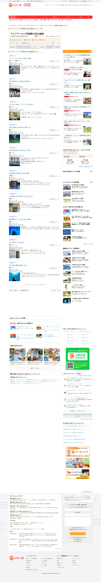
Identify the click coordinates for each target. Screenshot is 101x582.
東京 (23, 19)
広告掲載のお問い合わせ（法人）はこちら (78, 529)
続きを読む (42, 92)
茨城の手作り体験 (21, 503)
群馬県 (76, 414)
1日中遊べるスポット (87, 5)
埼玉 (31, 19)
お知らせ (42, 47)
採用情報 (59, 565)
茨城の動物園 (19, 500)
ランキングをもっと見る (86, 419)
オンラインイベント (32, 17)
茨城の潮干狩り (40, 516)
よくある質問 (44, 560)
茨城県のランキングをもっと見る (78, 411)
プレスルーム (44, 563)
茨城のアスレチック (42, 507)
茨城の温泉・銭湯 (13, 516)
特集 (88, 17)
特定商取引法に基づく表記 (31, 569)
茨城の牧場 (40, 500)
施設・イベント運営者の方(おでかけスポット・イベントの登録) (30, 529)
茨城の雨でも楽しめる (14, 512)
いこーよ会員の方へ (77, 541)
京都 (53, 19)
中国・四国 (61, 19)
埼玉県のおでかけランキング (33, 381)
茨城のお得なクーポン (14, 507)
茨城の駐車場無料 (33, 507)
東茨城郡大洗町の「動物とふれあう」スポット (74, 429)
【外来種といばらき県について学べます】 (21, 196)
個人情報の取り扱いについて (78, 527)
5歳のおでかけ (85, 337)
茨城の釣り (34, 500)
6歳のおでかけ (70, 340)
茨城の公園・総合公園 (52, 507)
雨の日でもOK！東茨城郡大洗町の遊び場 (73, 432)
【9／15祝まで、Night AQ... (17, 242)
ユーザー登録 (12, 529)
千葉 (29, 19)
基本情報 (12, 47)
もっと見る (57, 548)
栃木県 (72, 414)
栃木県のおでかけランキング (50, 379)
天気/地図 (57, 47)
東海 (35, 19)
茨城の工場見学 (13, 503)
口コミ (34, 47)
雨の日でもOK (72, 5)
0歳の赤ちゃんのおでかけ (70, 331)
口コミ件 (56, 36)
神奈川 (26, 19)
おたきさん (13, 85)
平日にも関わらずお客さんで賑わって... (20, 127)
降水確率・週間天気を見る (85, 166)
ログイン (90, 1)
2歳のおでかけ (70, 334)
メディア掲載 (44, 565)
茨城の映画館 (31, 512)
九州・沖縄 (67, 19)
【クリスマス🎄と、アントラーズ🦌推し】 (21, 104)
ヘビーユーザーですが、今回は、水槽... (20, 58)
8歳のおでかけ (70, 343)
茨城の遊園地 (12, 500)
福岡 (71, 19)
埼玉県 (81, 414)
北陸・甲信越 (43, 19)
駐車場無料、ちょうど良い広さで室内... (20, 219)
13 (40, 284)
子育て (80, 17)
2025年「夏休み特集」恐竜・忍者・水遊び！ (19, 522)
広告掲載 (28, 563)
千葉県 (85, 414)
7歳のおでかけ (85, 340)
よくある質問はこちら (77, 539)
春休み (66, 5)
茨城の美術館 (48, 512)
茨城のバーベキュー (27, 500)
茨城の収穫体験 (39, 503)
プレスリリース (75, 565)
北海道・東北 (12, 19)
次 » (44, 284)
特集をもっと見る (88, 244)
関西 (48, 19)
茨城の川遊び (12, 509)
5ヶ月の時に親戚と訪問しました (18, 265)
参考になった (53, 61)
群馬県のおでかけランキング (17, 381)
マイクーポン (63, 1)
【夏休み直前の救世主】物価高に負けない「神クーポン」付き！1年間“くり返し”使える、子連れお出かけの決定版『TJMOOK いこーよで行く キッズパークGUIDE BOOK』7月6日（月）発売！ (38, 535)
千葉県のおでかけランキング (48, 381)
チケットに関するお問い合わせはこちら (77, 537)
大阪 (51, 19)
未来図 (73, 560)
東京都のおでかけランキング (17, 383)
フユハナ (13, 269)
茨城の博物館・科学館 (40, 512)
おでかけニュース (69, 17)
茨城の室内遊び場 (24, 512)
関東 (21, 19)
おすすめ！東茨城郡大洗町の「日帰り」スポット (75, 426)
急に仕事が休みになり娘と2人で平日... (20, 150)
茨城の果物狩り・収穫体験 (15, 518)
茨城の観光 (52, 500)
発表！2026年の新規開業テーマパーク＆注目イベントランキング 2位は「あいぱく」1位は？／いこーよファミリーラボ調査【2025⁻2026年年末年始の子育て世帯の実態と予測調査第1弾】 (38, 541)
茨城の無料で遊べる (24, 507)
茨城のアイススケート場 (31, 516)
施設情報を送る (24, 43)
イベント (20, 17)
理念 (58, 560)
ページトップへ (87, 491)
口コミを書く (14, 43)
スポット (12, 17)
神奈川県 (77, 416)
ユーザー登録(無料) (82, 1)
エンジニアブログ (61, 567)
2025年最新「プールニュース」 (37, 522)
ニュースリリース (30, 565)
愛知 (37, 19)
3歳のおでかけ (85, 334)
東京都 (89, 414)
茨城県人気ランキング (16, 40)
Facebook (28, 567)
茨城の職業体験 (47, 503)
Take (12, 177)
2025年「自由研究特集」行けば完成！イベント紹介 (21, 524)
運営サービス (60, 563)
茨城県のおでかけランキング (35, 379)
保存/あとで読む (73, 1)
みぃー (12, 62)
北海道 (16, 19)
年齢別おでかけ (56, 17)
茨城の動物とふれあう (30, 503)
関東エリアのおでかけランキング (18, 379)
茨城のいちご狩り (48, 516)
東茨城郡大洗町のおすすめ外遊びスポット (73, 442)
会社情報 (74, 563)
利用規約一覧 (29, 560)
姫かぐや (13, 131)
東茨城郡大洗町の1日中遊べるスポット (73, 436)
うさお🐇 (13, 108)
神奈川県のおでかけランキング (33, 383)
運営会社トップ (60, 558)
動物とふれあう (79, 5)
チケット (20, 47)
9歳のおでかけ (85, 343)
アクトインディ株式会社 (73, 556)
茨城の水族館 (55, 512)
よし (12, 154)
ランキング (45, 17)
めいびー (13, 223)
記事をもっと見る (34, 368)
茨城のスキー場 (21, 516)
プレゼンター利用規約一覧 (47, 558)
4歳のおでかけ (70, 337)
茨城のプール (46, 500)
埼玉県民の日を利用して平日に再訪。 (19, 173)
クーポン (27, 47)
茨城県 (68, 414)
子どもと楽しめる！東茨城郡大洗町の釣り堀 (74, 439)
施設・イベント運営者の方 (31, 558)
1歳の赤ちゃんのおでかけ (85, 331)
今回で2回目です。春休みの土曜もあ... (20, 81)
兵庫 (56, 19)
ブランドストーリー (76, 558)
